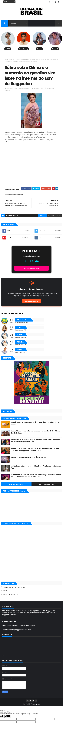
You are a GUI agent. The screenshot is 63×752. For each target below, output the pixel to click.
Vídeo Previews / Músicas (27, 60)
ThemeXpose (35, 706)
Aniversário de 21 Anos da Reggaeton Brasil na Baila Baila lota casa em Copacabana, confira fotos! (35, 442)
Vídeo (17, 60)
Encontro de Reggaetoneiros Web (14, 589)
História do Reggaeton (10, 596)
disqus (58, 217)
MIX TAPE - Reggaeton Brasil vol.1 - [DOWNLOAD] (28, 459)
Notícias (11, 60)
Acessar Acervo (31, 303)
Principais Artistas (46, 486)
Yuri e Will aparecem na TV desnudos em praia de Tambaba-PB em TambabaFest (35, 433)
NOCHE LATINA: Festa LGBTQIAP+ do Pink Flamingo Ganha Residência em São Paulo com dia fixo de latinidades (36, 477)
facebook (42, 217)
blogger (51, 217)
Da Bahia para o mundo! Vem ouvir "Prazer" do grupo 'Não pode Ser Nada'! (35, 425)
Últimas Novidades (16, 486)
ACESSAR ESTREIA (31, 270)
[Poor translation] (7, 718)
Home (6, 60)
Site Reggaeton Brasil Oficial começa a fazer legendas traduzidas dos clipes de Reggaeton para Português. (35, 451)
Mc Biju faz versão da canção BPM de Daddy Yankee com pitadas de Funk (36, 469)
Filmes (5, 592)
